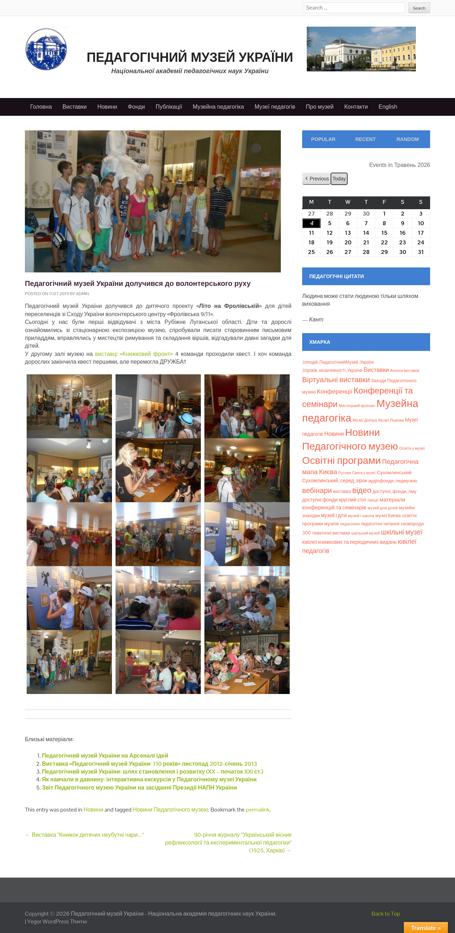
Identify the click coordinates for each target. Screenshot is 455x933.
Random (407, 139)
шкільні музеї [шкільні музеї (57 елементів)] (402, 532)
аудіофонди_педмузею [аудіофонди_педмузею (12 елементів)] (392, 481)
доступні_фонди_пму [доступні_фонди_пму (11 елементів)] (394, 491)
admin (82, 294)
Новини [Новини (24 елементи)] (334, 434)
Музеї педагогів (275, 107)
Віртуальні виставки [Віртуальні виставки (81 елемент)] (336, 379)
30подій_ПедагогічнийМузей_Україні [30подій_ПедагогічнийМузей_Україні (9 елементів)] (338, 362)
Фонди (136, 107)
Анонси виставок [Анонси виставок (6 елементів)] (404, 370)
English (388, 107)
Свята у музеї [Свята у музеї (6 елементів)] (363, 472)
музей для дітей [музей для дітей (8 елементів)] (382, 507)
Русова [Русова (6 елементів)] (344, 472)
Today (339, 178)
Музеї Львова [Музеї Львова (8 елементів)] (391, 420)
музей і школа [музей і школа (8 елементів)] (361, 515)
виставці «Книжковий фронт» (134, 354)
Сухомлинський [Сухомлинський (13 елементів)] (394, 473)
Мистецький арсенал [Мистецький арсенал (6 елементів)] (357, 405)
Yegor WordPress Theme (57, 921)
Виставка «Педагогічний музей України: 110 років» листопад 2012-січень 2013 (149, 763)
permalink (258, 809)
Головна (41, 107)
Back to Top (385, 913)
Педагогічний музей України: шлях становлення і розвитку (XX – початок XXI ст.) (152, 771)
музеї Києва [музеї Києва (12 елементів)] (388, 515)
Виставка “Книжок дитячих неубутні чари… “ (84, 835)
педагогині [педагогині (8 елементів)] (350, 523)
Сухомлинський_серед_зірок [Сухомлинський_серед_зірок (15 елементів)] (334, 480)
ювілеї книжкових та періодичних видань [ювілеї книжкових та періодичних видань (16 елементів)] (349, 542)
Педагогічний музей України (190, 57)
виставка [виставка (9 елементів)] (342, 491)
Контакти (356, 107)
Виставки (75, 107)
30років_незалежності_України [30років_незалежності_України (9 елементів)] (332, 370)
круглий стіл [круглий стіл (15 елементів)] (352, 500)
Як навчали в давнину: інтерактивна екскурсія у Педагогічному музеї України (149, 779)
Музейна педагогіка (218, 107)
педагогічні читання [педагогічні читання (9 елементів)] (380, 524)
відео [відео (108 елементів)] (361, 490)
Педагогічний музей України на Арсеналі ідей (105, 755)
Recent (365, 139)
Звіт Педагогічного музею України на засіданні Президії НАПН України (139, 787)
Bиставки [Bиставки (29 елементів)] (376, 370)
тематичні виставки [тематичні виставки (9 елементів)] (331, 533)
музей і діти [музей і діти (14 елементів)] (334, 515)
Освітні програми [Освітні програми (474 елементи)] (341, 460)
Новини (107, 107)
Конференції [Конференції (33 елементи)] (334, 391)
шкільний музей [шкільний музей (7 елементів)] (365, 533)
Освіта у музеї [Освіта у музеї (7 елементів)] (412, 448)
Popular (323, 139)
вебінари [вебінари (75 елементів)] (317, 490)
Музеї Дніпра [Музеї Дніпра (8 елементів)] (365, 420)
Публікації (169, 107)
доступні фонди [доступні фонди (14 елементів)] (320, 500)
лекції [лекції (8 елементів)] (373, 500)
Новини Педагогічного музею (170, 809)
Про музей (320, 107)
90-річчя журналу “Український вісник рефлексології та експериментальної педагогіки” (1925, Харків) (228, 843)
